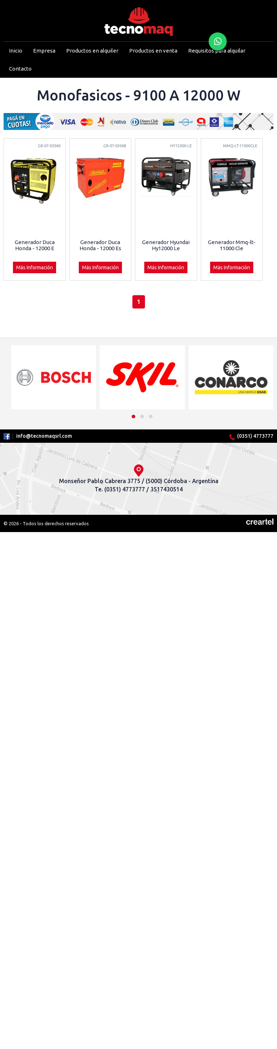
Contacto (20, 69)
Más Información (34, 267)
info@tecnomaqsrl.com (44, 436)
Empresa (44, 51)
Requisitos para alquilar (216, 51)
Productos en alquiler (92, 51)
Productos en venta (153, 51)
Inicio (15, 51)
